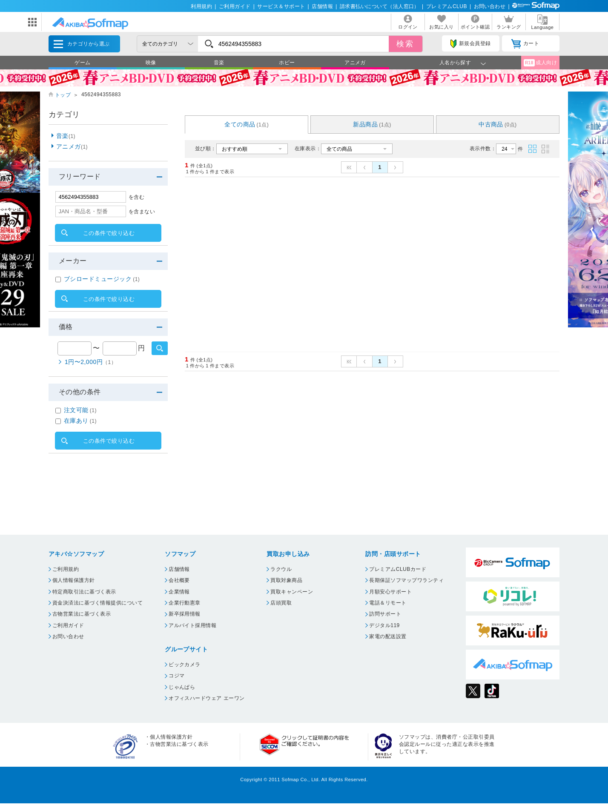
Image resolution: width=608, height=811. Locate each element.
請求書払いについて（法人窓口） (379, 6)
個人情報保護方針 (73, 580)
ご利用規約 (65, 569)
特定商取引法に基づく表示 (84, 592)
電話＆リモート (387, 603)
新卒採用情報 (185, 614)
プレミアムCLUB (446, 6)
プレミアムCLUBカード (397, 569)
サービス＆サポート (281, 6)
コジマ (176, 676)
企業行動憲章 (185, 603)
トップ (63, 95)
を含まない (142, 212)
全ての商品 (246, 124)
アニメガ (355, 63)
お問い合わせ (490, 6)
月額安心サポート (390, 592)
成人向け (540, 62)
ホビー (287, 63)
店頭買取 (281, 603)
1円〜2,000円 (90, 361)
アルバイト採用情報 (192, 625)
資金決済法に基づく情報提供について (97, 603)
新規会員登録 (470, 44)
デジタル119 (384, 625)
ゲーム (82, 63)
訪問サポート (385, 614)
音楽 (219, 63)
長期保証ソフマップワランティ (406, 580)
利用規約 (201, 6)
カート (525, 44)
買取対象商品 (286, 580)
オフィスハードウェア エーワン (207, 698)
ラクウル (281, 569)
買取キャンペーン (291, 592)
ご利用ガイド (235, 6)
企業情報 (179, 592)
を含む (136, 197)
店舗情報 (322, 6)
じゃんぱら (182, 687)
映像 (151, 63)
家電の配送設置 (387, 636)
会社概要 (179, 580)
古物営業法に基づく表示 (81, 614)
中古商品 (498, 124)
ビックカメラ (185, 665)
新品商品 (372, 124)
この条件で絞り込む (109, 233)
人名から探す (455, 63)
